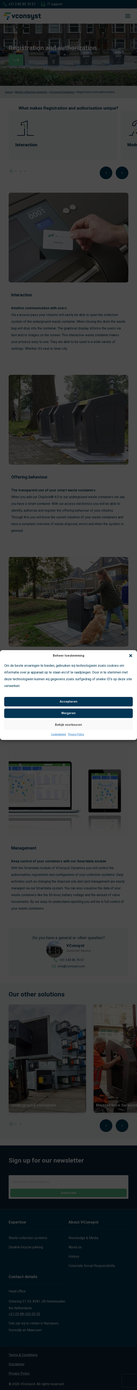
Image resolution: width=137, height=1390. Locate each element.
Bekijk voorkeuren (68, 725)
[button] (131, 656)
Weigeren (68, 713)
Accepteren (68, 701)
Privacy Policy (76, 734)
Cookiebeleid (58, 734)
